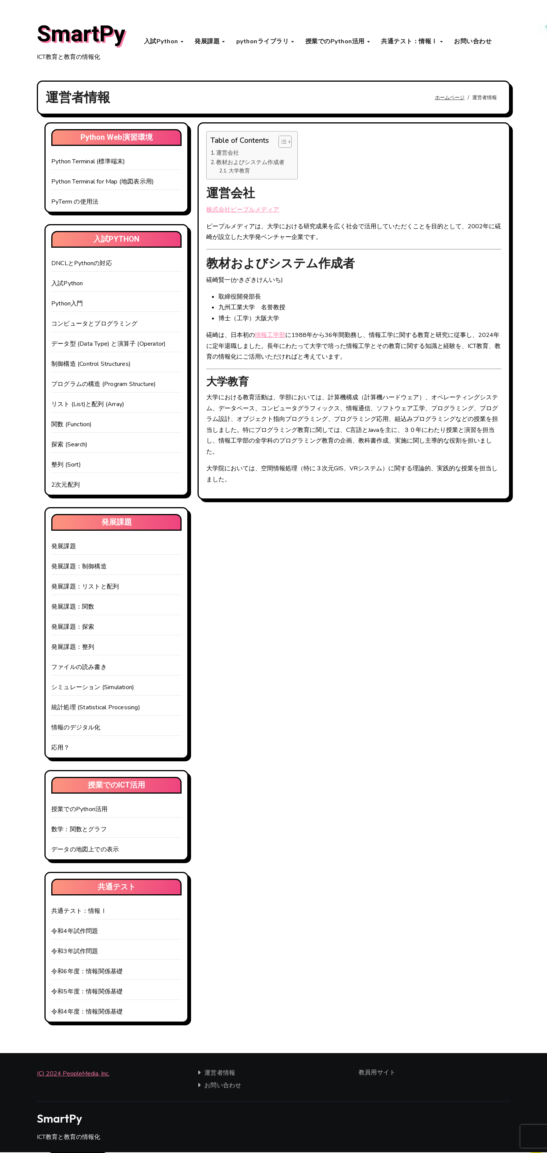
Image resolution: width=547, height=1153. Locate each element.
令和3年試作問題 (74, 952)
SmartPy (81, 34)
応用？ (60, 749)
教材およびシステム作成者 (250, 163)
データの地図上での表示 (85, 850)
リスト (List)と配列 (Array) (87, 405)
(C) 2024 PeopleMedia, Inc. (73, 1075)
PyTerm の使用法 (74, 203)
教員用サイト (377, 1073)
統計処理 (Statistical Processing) (95, 708)
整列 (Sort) (66, 466)
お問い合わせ (473, 42)
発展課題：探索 (72, 628)
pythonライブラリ (263, 42)
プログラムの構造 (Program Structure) (103, 385)
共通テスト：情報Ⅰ (410, 42)
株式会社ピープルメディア (242, 210)
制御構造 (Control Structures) (91, 365)
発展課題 (207, 42)
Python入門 (67, 305)
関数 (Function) (71, 425)
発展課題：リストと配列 (85, 588)
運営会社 (227, 154)
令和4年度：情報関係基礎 (87, 1013)
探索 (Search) (69, 445)
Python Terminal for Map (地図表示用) (102, 183)
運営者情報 (220, 1074)
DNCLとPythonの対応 (81, 264)
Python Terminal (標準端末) (88, 162)
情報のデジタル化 (76, 728)
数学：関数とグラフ (79, 830)
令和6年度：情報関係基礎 (87, 972)
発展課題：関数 (72, 608)
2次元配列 (65, 486)
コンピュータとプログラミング (94, 325)
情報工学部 (270, 336)
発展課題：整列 (72, 648)
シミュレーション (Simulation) (92, 688)
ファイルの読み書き (79, 668)
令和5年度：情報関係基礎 (87, 993)
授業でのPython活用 (336, 42)
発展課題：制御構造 (79, 567)
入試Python (162, 42)
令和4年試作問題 (74, 932)
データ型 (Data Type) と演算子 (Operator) (108, 345)
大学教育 (239, 171)
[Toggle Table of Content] (281, 142)
